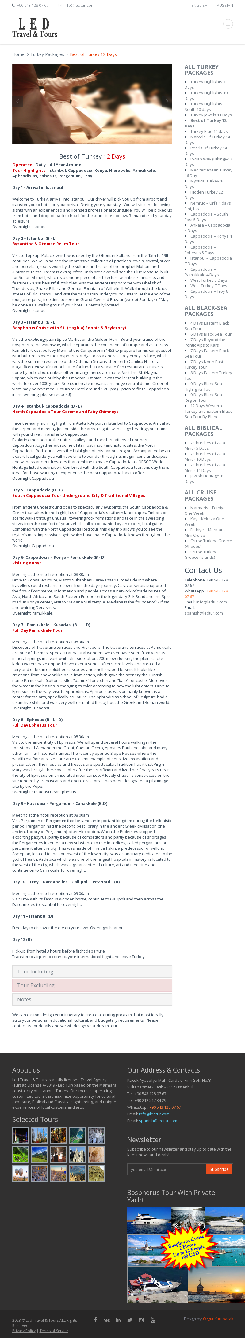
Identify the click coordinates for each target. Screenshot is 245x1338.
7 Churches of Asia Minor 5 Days (205, 445)
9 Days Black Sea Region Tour (203, 397)
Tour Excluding (36, 985)
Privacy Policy (24, 1330)
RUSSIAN (225, 5)
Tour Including (35, 971)
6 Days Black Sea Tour (211, 334)
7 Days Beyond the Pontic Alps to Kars (205, 342)
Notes (24, 999)
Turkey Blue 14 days (209, 131)
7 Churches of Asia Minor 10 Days (205, 456)
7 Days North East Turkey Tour (204, 364)
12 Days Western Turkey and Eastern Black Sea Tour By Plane (208, 411)
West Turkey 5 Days (208, 280)
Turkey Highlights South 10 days (203, 106)
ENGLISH (199, 5)
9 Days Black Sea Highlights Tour (203, 386)
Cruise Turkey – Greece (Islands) (202, 554)
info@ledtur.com (211, 602)
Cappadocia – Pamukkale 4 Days (202, 271)
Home (18, 54)
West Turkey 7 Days (208, 285)
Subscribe (219, 1169)
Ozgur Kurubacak (218, 1318)
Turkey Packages (47, 54)
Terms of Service (54, 1330)
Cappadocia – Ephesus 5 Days (200, 249)
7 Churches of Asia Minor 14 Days (205, 467)
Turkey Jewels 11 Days (211, 115)
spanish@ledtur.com (204, 613)
